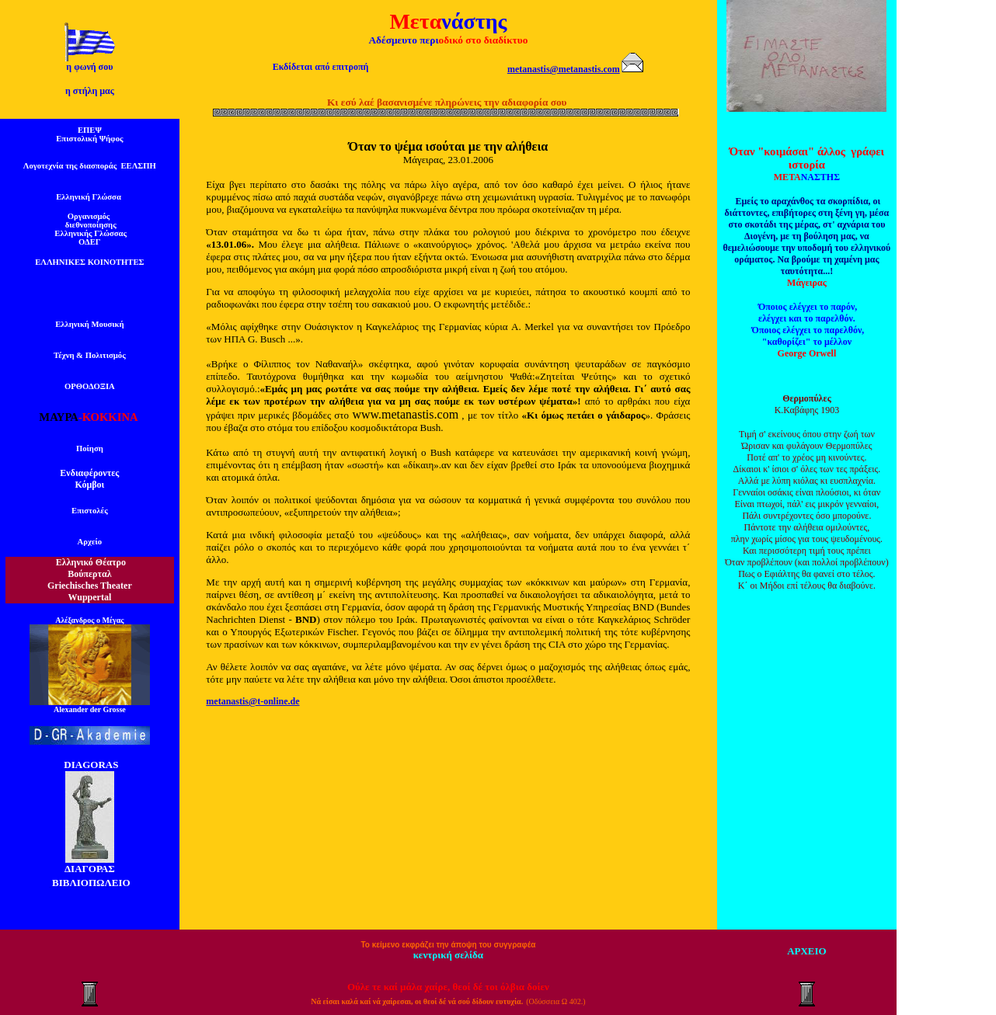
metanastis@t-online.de (252, 701)
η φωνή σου (89, 66)
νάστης (474, 21)
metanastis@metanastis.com (563, 69)
